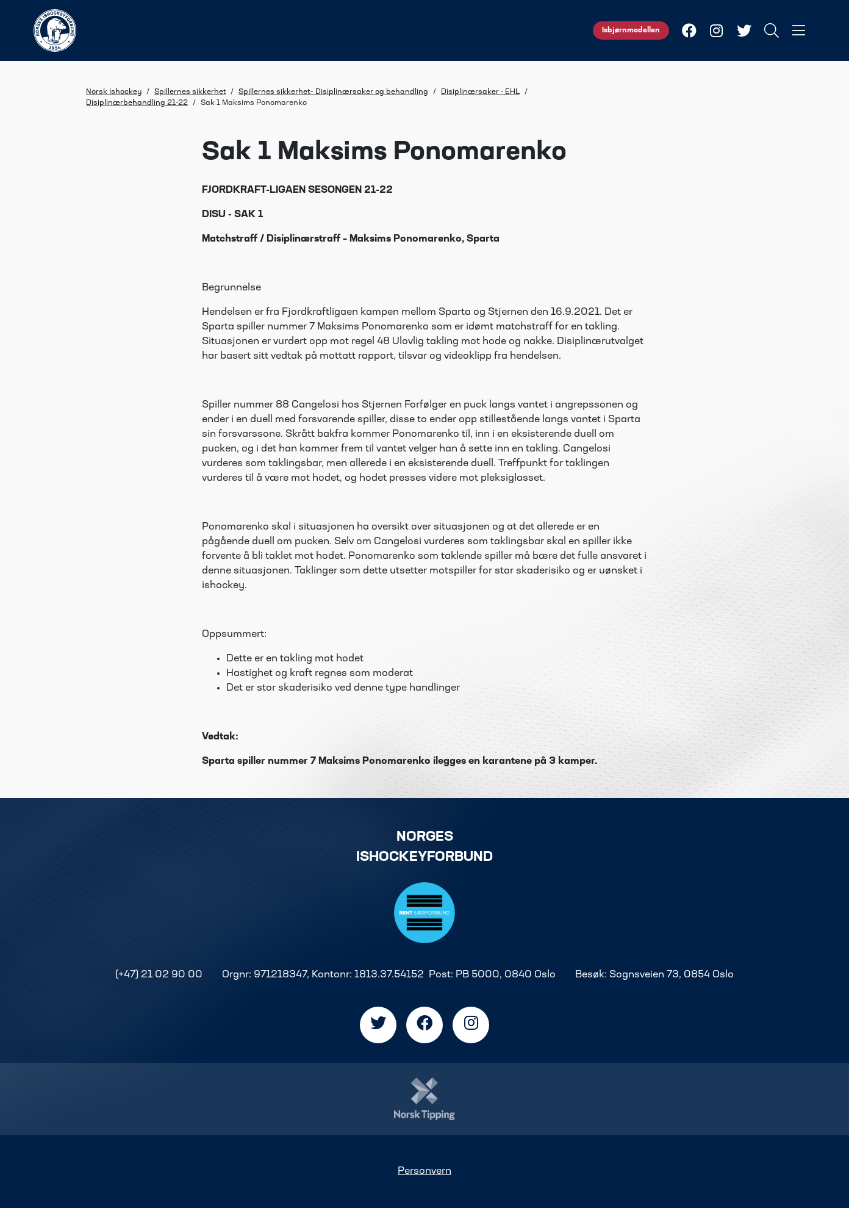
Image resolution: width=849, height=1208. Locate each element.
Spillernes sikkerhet (190, 92)
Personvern (424, 1171)
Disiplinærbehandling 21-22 (137, 103)
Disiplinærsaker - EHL (480, 92)
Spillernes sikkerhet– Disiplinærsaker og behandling (333, 92)
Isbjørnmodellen (631, 30)
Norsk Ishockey (114, 92)
